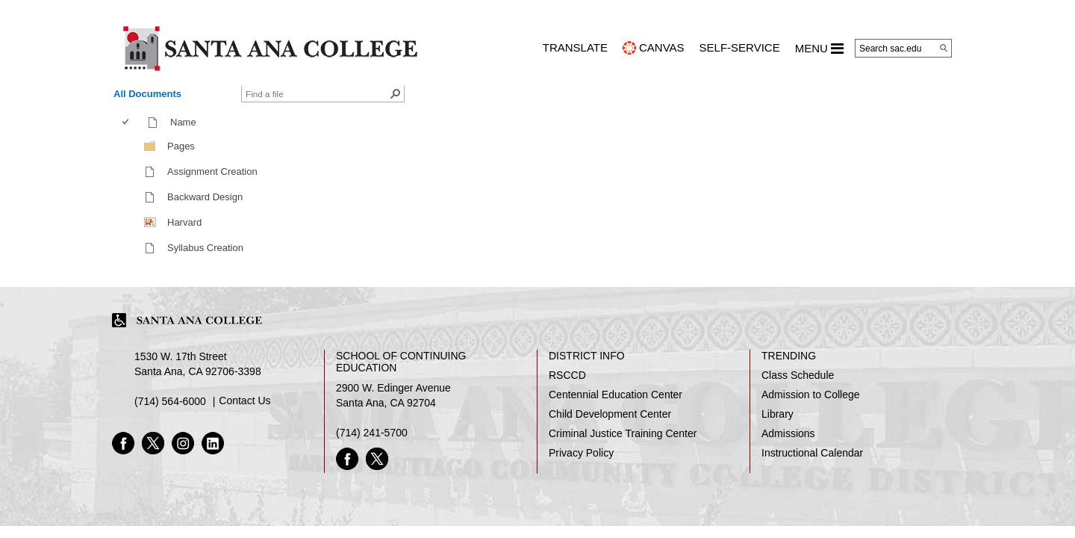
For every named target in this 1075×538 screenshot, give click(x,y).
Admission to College (810, 395)
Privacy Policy (581, 453)
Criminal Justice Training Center (623, 433)
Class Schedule (797, 375)
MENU (819, 48)
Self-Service (739, 47)
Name (186, 122)
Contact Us (244, 400)
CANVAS (662, 47)
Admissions (788, 433)
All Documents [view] (147, 93)
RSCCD (567, 375)
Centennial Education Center (615, 395)
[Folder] (150, 145)
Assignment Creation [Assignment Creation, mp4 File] (212, 171)
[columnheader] (128, 122)
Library (777, 414)
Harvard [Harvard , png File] (184, 222)
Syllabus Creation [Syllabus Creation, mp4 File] (205, 247)
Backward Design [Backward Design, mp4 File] (205, 196)
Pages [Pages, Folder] (181, 146)
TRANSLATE (575, 47)
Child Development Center (610, 414)
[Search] (943, 48)
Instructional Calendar (812, 453)
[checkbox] (125, 122)
